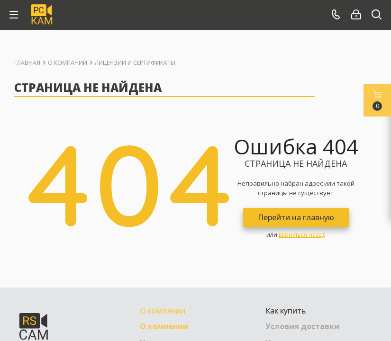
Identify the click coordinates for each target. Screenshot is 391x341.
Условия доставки (302, 326)
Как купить (285, 310)
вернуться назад (302, 235)
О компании (162, 310)
